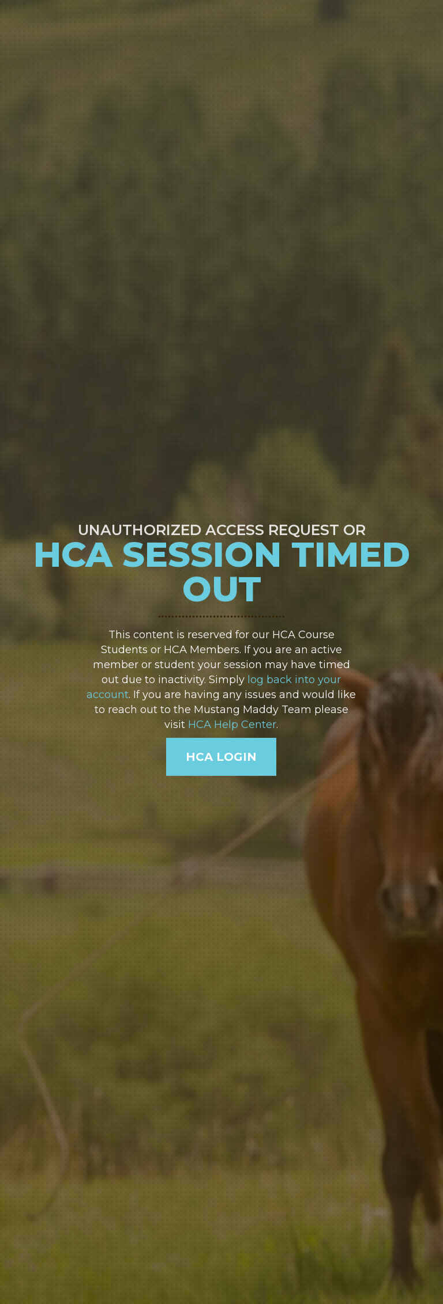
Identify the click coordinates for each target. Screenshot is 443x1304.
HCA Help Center (232, 724)
